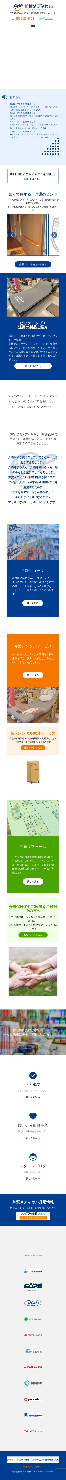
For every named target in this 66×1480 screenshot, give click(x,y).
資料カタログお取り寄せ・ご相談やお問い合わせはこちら (33, 1459)
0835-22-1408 (22, 18)
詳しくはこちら (33, 179)
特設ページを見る (33, 747)
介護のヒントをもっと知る (33, 264)
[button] (12, 235)
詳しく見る (32, 603)
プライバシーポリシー (33, 1467)
